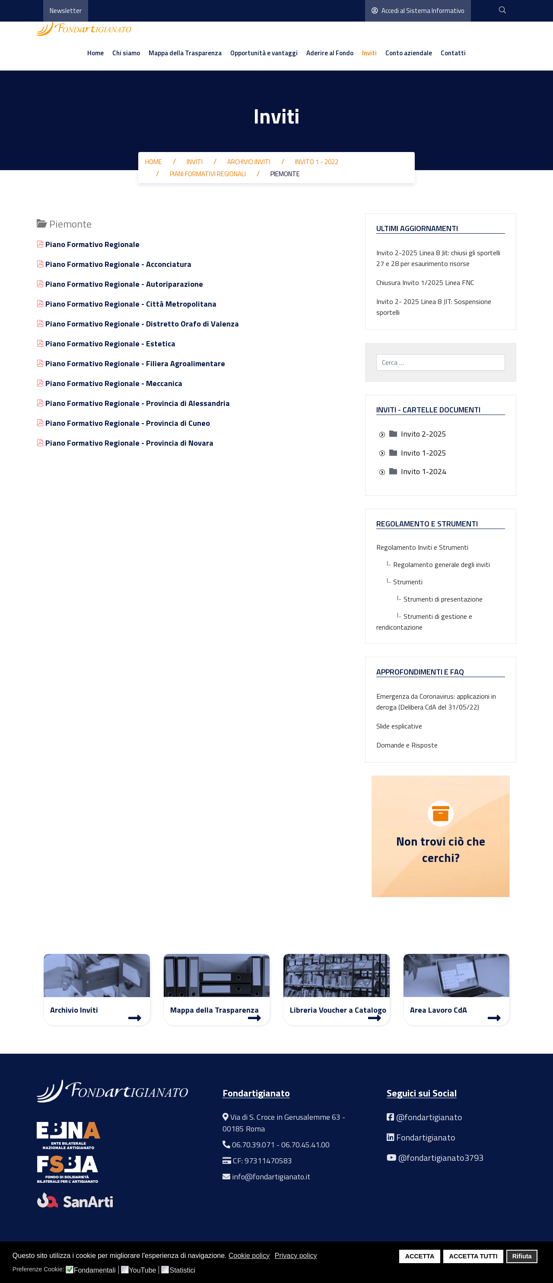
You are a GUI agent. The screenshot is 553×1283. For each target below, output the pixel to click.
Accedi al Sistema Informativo (418, 11)
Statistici (182, 1270)
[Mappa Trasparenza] (254, 1018)
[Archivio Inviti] (134, 1018)
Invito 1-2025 (423, 453)
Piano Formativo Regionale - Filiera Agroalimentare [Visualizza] (131, 363)
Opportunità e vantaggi (264, 53)
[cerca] (502, 10)
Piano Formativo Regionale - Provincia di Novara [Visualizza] (125, 443)
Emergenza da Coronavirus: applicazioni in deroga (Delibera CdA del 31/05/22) (436, 701)
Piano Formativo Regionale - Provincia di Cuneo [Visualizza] (123, 423)
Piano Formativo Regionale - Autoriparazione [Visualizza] (120, 284)
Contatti (453, 53)
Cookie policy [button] (249, 1255)
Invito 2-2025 (423, 434)
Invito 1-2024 (423, 471)
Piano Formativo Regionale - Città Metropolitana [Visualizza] (126, 304)
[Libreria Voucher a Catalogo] (374, 1018)
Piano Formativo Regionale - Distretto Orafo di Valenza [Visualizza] (138, 323)
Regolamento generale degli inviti (433, 564)
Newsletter (66, 11)
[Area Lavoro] (494, 1018)
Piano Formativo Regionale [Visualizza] (88, 244)
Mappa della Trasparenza (185, 53)
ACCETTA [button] (420, 1256)
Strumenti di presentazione (429, 599)
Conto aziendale (408, 53)
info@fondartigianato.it (271, 1176)
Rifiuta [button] (522, 1256)
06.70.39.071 (253, 1144)
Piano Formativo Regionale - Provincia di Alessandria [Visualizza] (133, 403)
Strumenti (399, 582)
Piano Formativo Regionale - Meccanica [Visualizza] (109, 383)
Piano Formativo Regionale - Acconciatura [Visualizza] (114, 264)
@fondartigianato (429, 1117)
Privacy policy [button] (296, 1255)
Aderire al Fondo (329, 53)
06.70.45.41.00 (305, 1144)
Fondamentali (95, 1270)
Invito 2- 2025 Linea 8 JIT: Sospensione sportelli (433, 306)
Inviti (369, 53)
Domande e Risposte (407, 745)
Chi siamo (126, 53)
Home (95, 53)
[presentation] (382, 434)
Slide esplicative (399, 726)
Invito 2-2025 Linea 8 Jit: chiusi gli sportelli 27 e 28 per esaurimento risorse (438, 258)
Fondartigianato (425, 1137)
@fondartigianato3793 (440, 1157)
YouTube (142, 1270)
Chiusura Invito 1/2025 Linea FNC (425, 282)
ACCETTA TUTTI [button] (473, 1256)
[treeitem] (423, 434)
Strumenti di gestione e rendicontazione (424, 621)
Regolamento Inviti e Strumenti (422, 547)
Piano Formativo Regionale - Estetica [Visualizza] (106, 343)
